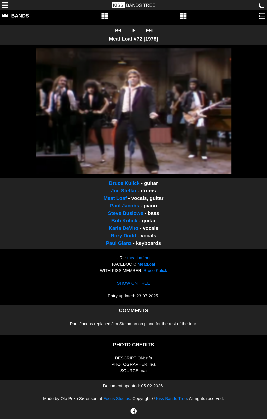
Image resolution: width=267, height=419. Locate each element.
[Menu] (5, 5)
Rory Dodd (123, 236)
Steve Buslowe (125, 213)
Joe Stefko (123, 191)
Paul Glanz (118, 243)
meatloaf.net (139, 257)
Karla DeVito (123, 228)
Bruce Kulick (124, 183)
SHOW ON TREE (133, 283)
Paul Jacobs (124, 206)
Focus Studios (116, 398)
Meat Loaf (115, 198)
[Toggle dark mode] (262, 5)
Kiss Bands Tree (171, 398)
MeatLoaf (146, 264)
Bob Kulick (124, 221)
